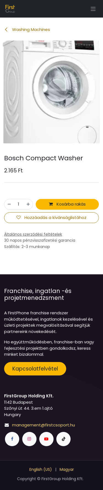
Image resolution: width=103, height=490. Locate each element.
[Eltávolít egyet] (9, 204)
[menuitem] (40, 469)
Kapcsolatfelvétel (35, 368)
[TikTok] (63, 439)
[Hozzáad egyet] (28, 204)
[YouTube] (46, 439)
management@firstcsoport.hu (43, 425)
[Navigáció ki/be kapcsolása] (93, 9)
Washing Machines (27, 29)
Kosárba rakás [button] (67, 204)
